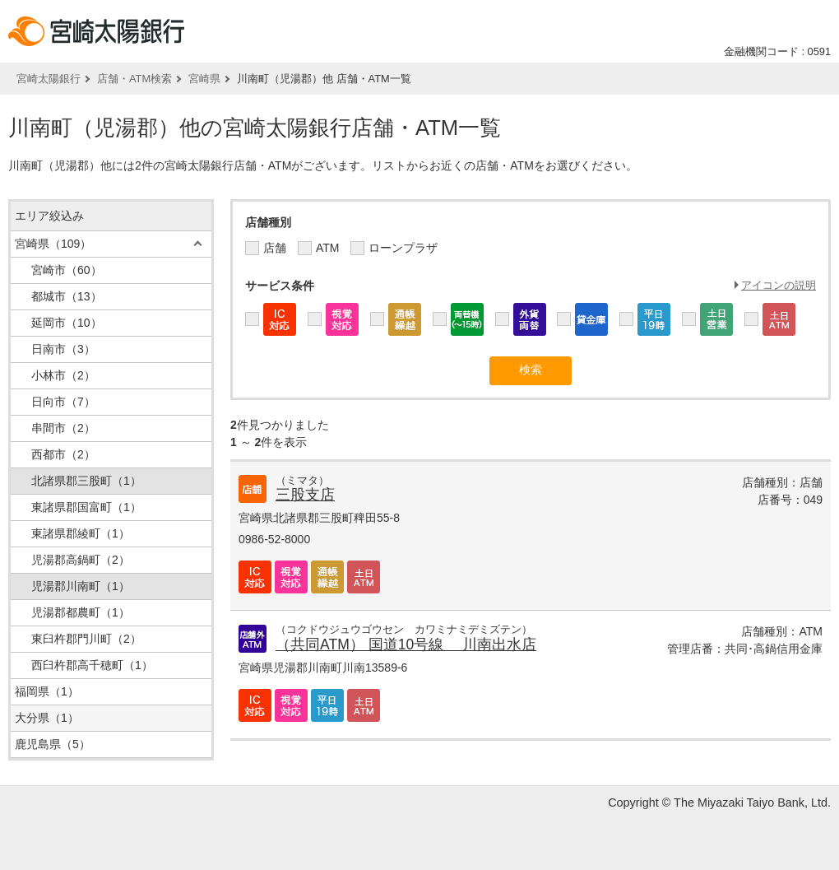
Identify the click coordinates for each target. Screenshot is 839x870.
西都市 (63, 454)
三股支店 (305, 494)
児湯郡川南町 (80, 586)
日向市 (63, 401)
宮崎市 (66, 270)
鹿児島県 (52, 744)
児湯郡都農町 (80, 612)
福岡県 (47, 691)
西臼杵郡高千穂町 (92, 665)
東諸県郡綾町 (80, 533)
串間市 (63, 428)
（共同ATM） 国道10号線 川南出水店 (406, 644)
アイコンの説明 (778, 285)
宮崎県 (204, 78)
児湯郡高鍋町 (80, 559)
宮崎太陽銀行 (48, 78)
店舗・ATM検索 (134, 78)
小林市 (63, 375)
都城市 (66, 296)
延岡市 (66, 322)
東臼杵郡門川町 (86, 638)
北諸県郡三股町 (86, 480)
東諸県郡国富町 (86, 507)
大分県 (47, 717)
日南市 (63, 349)
